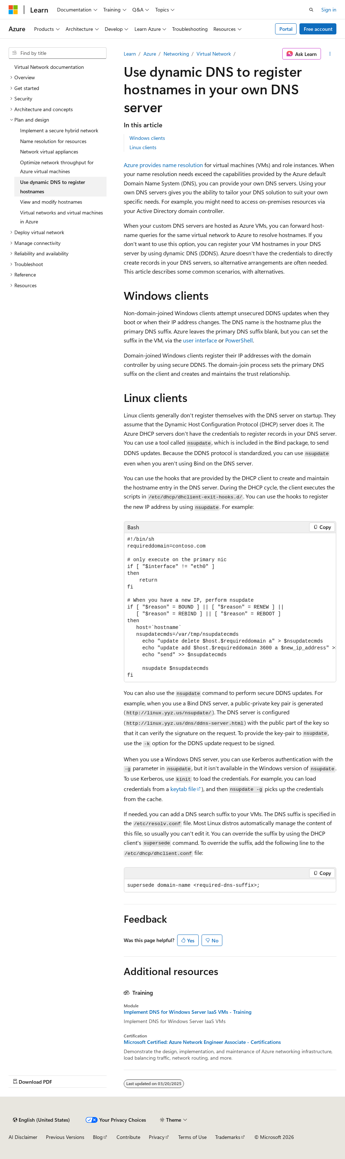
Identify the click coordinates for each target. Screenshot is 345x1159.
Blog (98, 1137)
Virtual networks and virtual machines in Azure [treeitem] (61, 217)
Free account (318, 28)
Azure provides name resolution (163, 165)
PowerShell (239, 340)
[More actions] (330, 54)
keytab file (183, 789)
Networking (176, 53)
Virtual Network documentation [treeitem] (49, 66)
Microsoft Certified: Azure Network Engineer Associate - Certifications (202, 1042)
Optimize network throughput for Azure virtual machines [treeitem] (57, 167)
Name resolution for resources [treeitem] (53, 141)
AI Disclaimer (23, 1137)
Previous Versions (65, 1137)
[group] (230, 608)
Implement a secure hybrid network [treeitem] (59, 130)
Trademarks (227, 1137)
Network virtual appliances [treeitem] (49, 151)
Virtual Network (214, 53)
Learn (130, 53)
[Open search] (311, 9)
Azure (149, 53)
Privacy (157, 1137)
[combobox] (58, 53)
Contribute (128, 1137)
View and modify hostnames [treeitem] (51, 201)
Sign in (328, 9)
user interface (200, 340)
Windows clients (147, 137)
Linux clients (142, 147)
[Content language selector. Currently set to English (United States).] (41, 1120)
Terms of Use (192, 1137)
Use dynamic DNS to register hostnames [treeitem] (52, 187)
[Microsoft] (13, 9)
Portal (286, 28)
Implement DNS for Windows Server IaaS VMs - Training (187, 1012)
